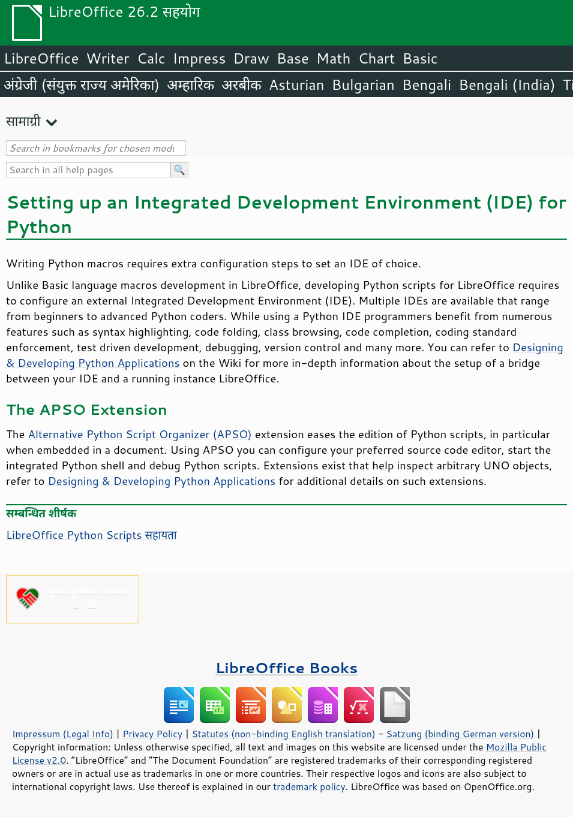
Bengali (426, 84)
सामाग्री (23, 120)
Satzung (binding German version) (460, 733)
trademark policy (309, 786)
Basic (419, 58)
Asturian (297, 84)
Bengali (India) (506, 84)
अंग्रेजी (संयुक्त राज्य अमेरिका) (82, 84)
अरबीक (241, 84)
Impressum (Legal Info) (62, 733)
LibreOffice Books (286, 667)
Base (293, 58)
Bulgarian (363, 84)
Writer (107, 58)
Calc (151, 58)
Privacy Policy (152, 733)
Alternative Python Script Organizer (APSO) (140, 434)
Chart (376, 58)
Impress (199, 58)
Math (333, 58)
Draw (251, 58)
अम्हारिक (190, 84)
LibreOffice (41, 58)
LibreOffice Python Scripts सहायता (91, 534)
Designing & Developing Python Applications (161, 481)
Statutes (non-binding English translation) (283, 733)
